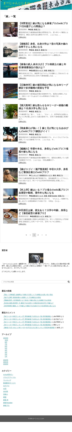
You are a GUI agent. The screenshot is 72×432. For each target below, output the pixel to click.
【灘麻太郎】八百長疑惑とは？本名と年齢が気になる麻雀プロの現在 (27, 300)
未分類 (5, 391)
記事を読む (22, 37)
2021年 (5, 362)
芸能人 (5, 394)
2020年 (5, 364)
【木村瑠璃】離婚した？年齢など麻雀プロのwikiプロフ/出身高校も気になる (29, 306)
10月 (6, 340)
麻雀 (31, 29)
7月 (6, 344)
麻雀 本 (37, 50)
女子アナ (6, 386)
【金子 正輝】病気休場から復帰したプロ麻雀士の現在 (22, 297)
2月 (6, 354)
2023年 (5, 338)
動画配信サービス (37, 70)
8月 (6, 342)
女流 (4, 388)
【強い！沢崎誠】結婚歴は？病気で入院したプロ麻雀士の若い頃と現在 (28, 294)
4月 (6, 350)
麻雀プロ (37, 29)
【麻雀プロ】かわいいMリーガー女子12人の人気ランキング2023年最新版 (29, 327)
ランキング (35, 175)
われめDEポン (8, 374)
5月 (6, 348)
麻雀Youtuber (52, 196)
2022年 (5, 360)
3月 (6, 352)
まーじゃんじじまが (16, 3)
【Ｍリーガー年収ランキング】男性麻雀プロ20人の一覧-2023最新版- (27, 316)
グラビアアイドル (9, 377)
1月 (6, 356)
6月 (6, 346)
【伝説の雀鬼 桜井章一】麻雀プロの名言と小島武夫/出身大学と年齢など (28, 303)
